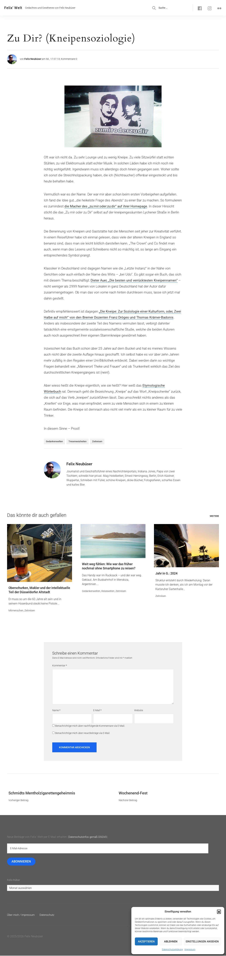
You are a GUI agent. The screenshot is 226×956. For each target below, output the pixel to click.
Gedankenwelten (54, 441)
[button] (219, 911)
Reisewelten (107, 591)
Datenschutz (49, 915)
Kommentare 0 (69, 59)
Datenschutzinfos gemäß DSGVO (89, 837)
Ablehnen (170, 941)
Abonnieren (21, 862)
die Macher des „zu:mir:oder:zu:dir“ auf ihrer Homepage (105, 206)
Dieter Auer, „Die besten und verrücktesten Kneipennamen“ (134, 280)
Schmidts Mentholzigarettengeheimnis (41, 793)
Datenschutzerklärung (172, 949)
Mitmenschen (15, 610)
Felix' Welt (13, 8)
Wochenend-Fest (133, 793)
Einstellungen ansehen (202, 941)
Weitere (214, 516)
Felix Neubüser (32, 59)
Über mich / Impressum (21, 915)
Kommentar (59, 665)
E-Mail (97, 710)
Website (138, 710)
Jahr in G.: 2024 (166, 573)
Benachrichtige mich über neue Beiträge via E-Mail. (82, 733)
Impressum (190, 949)
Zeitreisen (97, 441)
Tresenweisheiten (78, 441)
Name (56, 710)
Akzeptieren (146, 941)
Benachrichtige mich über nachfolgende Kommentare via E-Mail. (90, 726)
